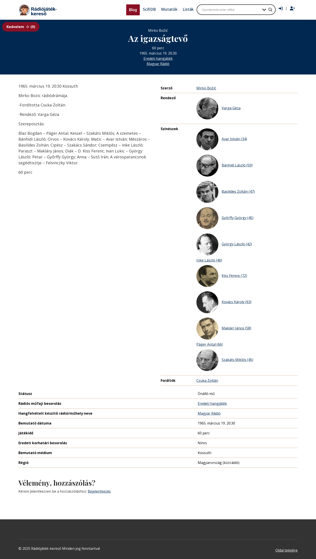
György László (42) (224, 244)
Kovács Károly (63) (223, 302)
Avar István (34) (221, 139)
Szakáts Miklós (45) (224, 360)
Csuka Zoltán (207, 380)
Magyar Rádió (158, 63)
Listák (188, 9)
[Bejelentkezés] (280, 8)
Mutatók (169, 9)
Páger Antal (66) (209, 344)
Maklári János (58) (223, 329)
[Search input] (231, 10)
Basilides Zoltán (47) (225, 192)
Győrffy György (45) (224, 218)
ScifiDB (149, 9)
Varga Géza (218, 108)
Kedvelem (21, 26)
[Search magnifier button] (270, 10)
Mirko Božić (206, 88)
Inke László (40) (209, 260)
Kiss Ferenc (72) (221, 276)
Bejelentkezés (99, 491)
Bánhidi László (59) (224, 166)
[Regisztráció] (292, 8)
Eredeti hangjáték (158, 58)
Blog (133, 9)
